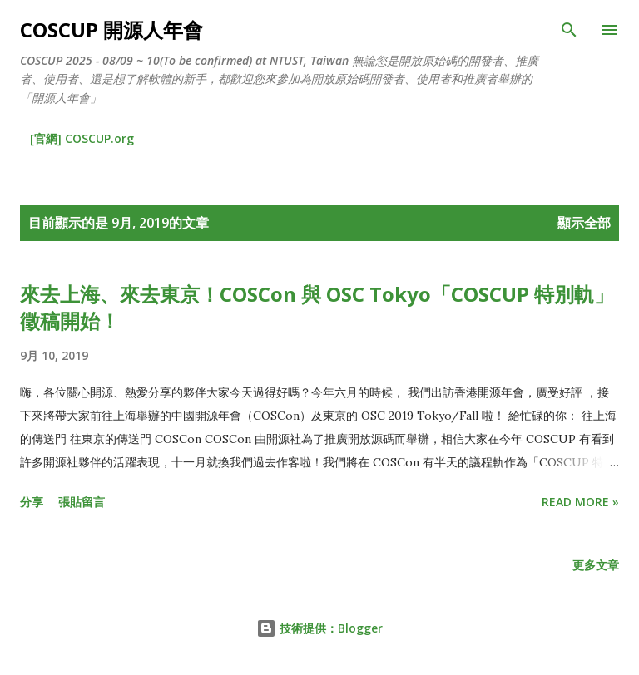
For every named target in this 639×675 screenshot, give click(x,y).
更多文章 (595, 565)
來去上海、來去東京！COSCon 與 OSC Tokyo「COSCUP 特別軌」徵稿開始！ (317, 307)
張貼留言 (81, 502)
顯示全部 (584, 223)
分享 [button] (31, 502)
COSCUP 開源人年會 (111, 29)
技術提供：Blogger (319, 628)
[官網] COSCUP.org (82, 138)
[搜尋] (569, 30)
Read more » (580, 502)
